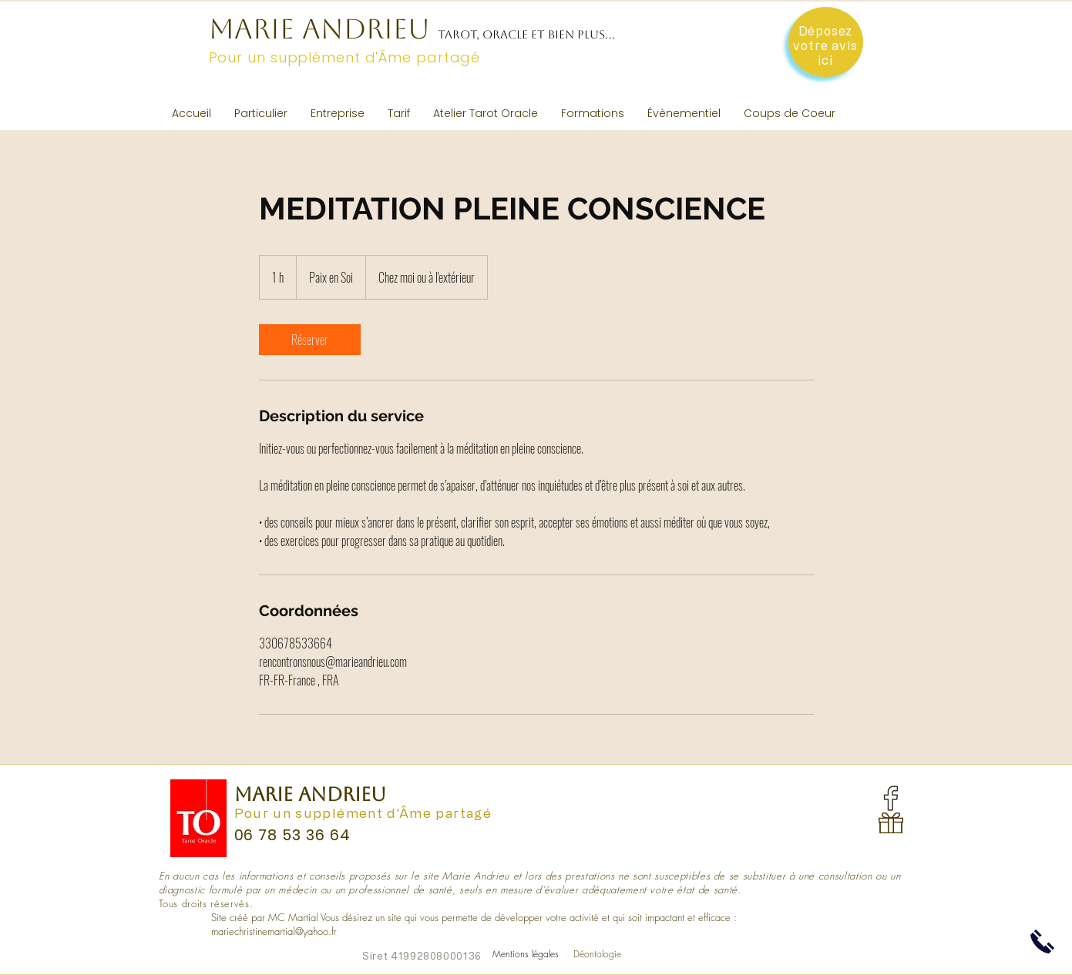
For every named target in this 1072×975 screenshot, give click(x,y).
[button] (261, 113)
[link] (310, 339)
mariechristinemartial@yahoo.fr (274, 931)
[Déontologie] (597, 954)
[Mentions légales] (526, 954)
